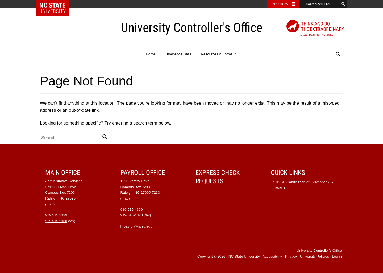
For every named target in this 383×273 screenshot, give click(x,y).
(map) (50, 204)
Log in (337, 256)
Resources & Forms (219, 54)
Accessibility (272, 256)
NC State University (244, 256)
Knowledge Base (178, 54)
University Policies (314, 256)
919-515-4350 (131, 210)
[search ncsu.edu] (319, 4)
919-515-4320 (131, 215)
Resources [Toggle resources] (279, 4)
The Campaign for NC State (315, 28)
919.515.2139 (56, 215)
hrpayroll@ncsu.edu (136, 226)
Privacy (291, 256)
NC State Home (56, 4)
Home (150, 54)
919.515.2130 (56, 221)
